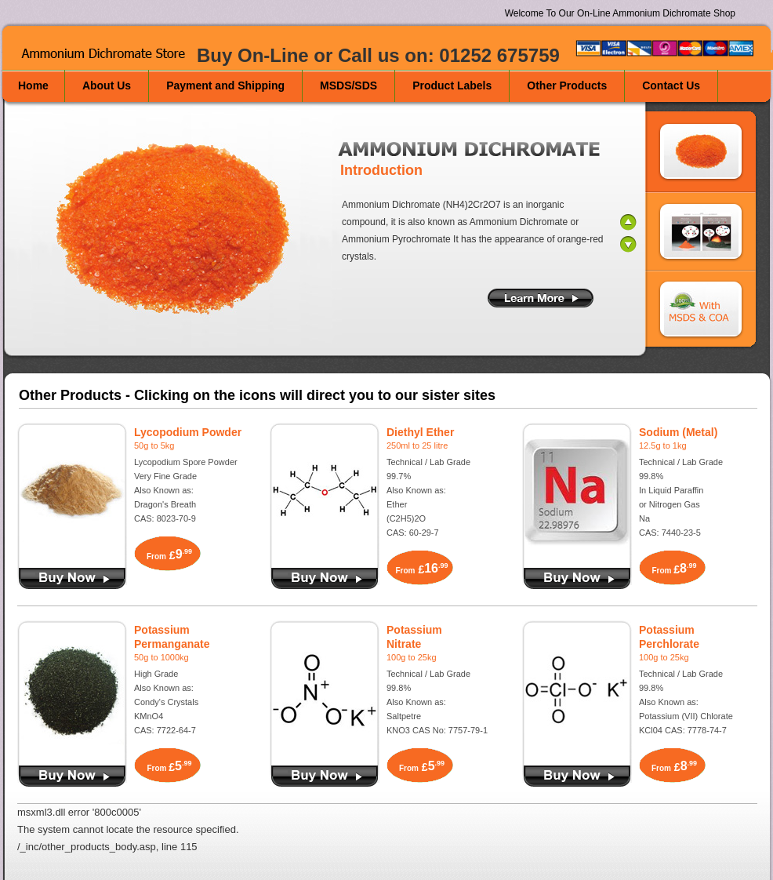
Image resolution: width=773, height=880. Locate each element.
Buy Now (324, 776)
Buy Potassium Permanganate (72, 776)
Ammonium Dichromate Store (108, 54)
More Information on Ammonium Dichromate (540, 298)
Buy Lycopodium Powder (72, 578)
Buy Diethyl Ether (324, 578)
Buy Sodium (577, 578)
